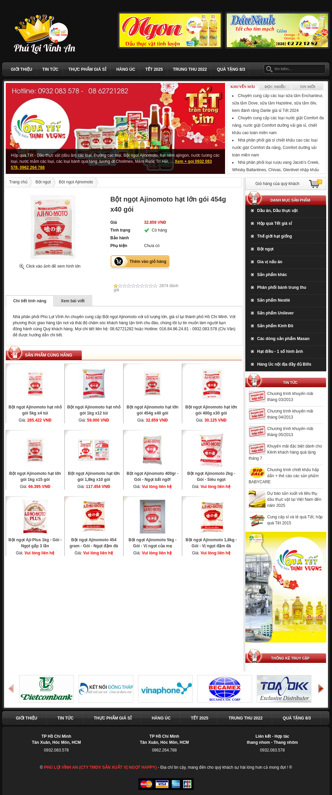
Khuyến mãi (242, 87)
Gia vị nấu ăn (269, 261)
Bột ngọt (43, 182)
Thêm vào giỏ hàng (148, 261)
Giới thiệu (21, 69)
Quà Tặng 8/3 (231, 69)
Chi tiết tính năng (29, 301)
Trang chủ (18, 182)
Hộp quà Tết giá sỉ (274, 223)
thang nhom (258, 742)
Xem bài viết (72, 301)
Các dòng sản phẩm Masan (283, 338)
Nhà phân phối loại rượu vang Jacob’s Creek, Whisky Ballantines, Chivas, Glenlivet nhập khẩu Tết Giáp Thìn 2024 (276, 170)
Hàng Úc (125, 69)
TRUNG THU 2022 (190, 69)
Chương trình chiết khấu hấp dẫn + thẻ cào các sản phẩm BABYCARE (284, 475)
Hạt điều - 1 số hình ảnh (280, 351)
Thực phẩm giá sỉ (87, 69)
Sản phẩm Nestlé (273, 300)
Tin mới (307, 87)
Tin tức (50, 69)
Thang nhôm (286, 742)
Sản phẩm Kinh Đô (275, 326)
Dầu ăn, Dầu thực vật (277, 210)
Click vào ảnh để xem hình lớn (53, 266)
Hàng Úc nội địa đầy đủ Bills (284, 364)
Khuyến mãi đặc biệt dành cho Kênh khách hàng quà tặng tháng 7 (285, 452)
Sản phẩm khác (272, 274)
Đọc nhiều (275, 87)
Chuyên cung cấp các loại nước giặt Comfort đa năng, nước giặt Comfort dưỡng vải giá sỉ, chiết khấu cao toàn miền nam (278, 125)
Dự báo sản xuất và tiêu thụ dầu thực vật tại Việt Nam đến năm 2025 (294, 499)
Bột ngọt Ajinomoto (76, 182)
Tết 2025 (154, 69)
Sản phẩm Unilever (275, 313)
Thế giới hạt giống (274, 236)
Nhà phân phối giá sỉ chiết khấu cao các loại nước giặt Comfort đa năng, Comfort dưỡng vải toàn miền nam (274, 147)
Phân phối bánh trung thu (281, 287)
